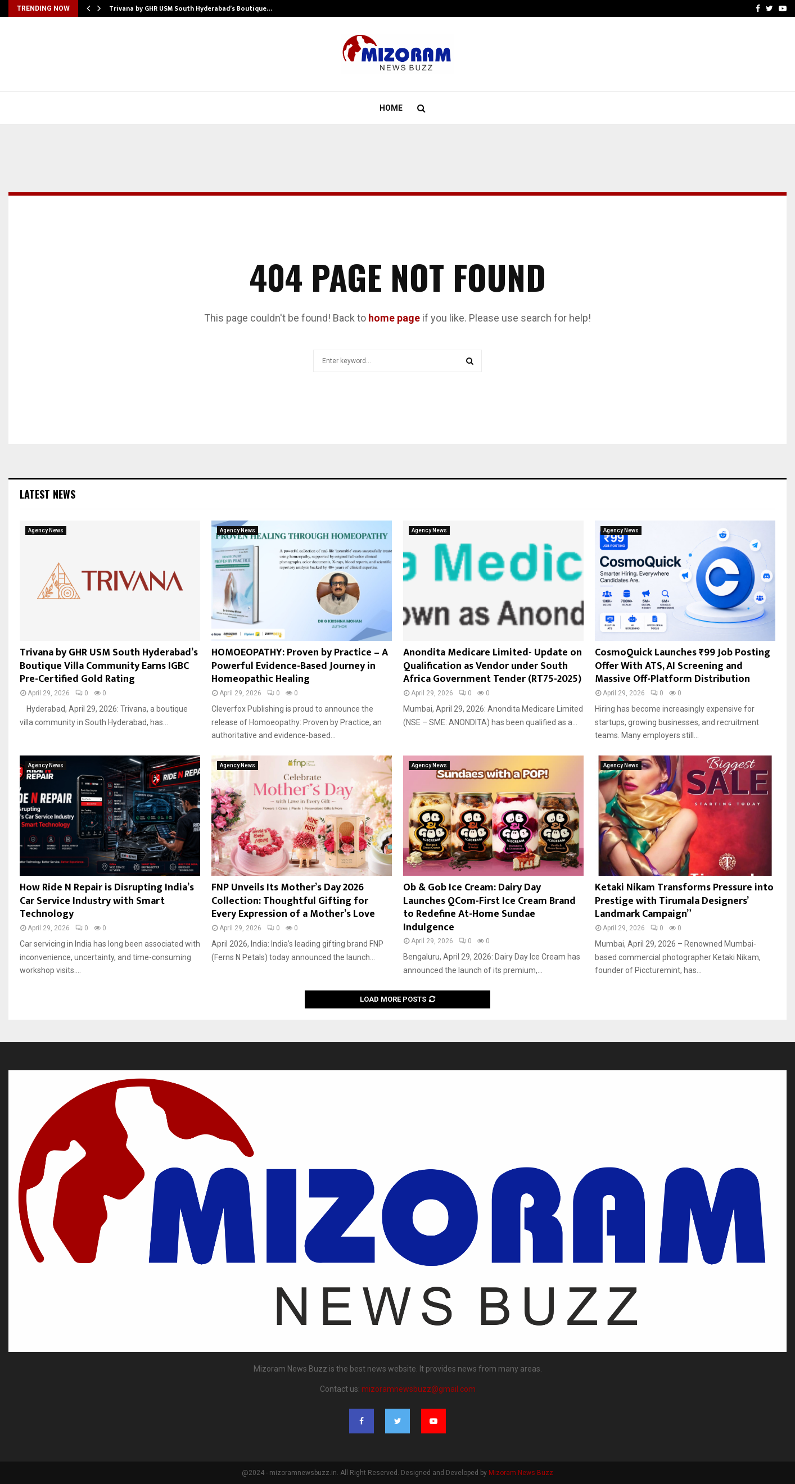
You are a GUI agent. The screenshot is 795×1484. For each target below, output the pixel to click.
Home (391, 107)
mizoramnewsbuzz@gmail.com (419, 1389)
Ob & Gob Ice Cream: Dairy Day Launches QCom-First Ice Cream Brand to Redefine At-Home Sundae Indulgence (489, 907)
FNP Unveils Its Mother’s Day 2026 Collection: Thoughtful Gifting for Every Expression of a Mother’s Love (293, 900)
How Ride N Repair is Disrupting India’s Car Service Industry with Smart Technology (107, 900)
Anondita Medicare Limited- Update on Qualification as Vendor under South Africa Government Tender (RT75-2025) (492, 665)
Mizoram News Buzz (521, 1473)
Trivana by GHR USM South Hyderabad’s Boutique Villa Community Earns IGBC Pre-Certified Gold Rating (109, 665)
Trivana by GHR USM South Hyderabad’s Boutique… (190, 8)
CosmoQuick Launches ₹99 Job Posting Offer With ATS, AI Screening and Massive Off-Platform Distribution (682, 665)
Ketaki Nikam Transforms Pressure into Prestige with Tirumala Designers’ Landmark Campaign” (684, 900)
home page (394, 318)
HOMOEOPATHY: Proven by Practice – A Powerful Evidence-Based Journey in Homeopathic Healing (299, 665)
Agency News (46, 530)
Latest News (47, 494)
